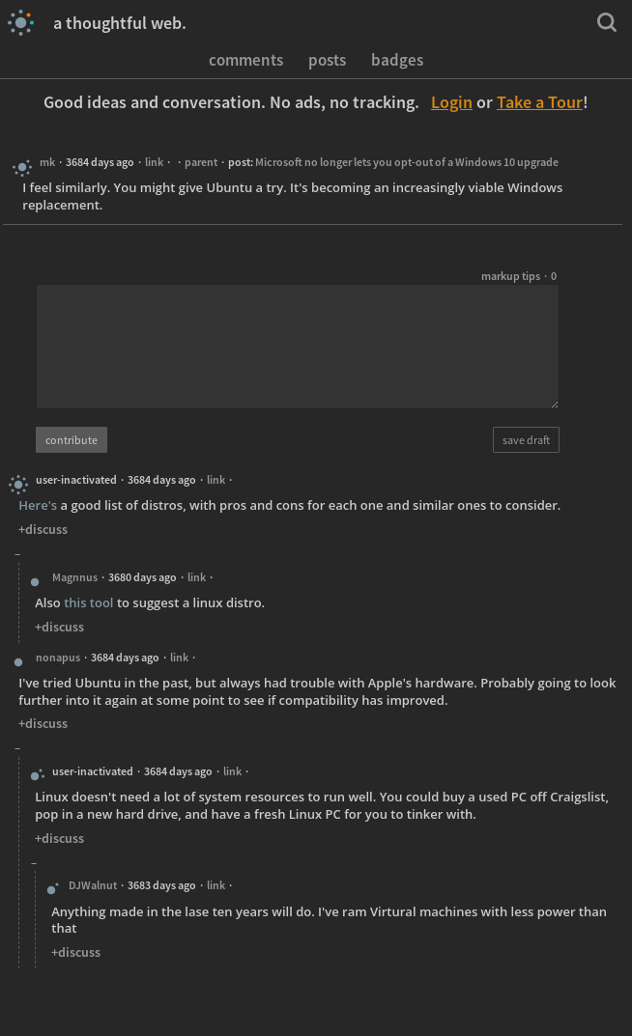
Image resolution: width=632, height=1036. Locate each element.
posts (327, 59)
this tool (88, 602)
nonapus (58, 657)
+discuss (43, 529)
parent (201, 161)
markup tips (510, 275)
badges (397, 59)
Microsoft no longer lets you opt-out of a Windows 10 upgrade (407, 161)
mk (47, 161)
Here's (37, 505)
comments (246, 59)
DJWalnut (93, 885)
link (154, 161)
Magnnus (75, 577)
